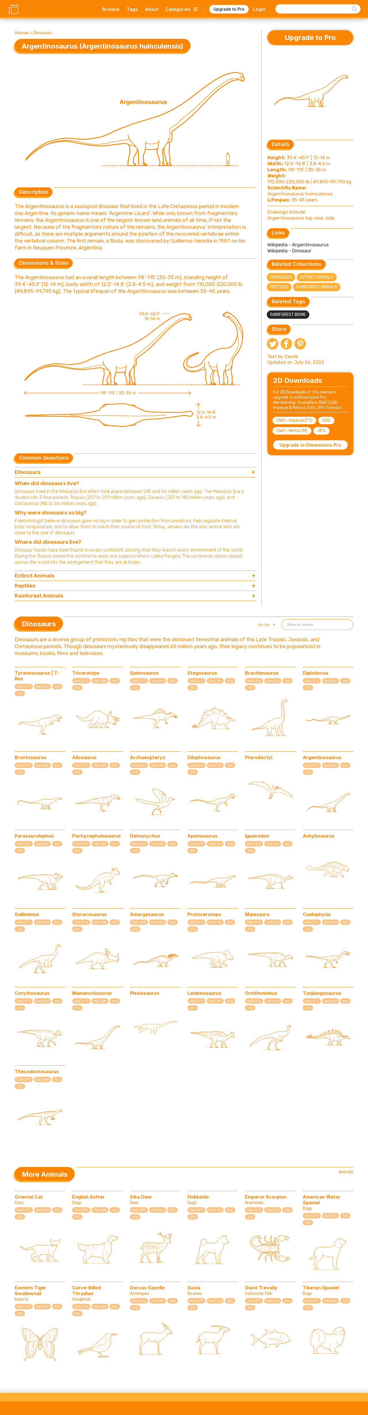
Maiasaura (257, 914)
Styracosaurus (89, 914)
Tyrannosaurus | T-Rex (37, 675)
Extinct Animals (316, 277)
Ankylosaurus (318, 836)
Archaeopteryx (147, 757)
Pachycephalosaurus (96, 836)
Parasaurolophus (34, 836)
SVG (326, 420)
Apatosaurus (202, 836)
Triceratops (85, 673)
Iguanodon (257, 836)
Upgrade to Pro (229, 9)
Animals (22, 32)
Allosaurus (84, 757)
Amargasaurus (147, 914)
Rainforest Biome (288, 314)
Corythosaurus (32, 993)
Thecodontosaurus (37, 1071)
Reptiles (279, 287)
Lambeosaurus (204, 993)
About (151, 9)
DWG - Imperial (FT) (294, 420)
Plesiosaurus (144, 993)
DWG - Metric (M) (292, 430)
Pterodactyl (258, 757)
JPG (321, 430)
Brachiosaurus (262, 673)
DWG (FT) (24, 687)
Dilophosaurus (204, 757)
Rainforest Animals (316, 287)
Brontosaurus (30, 757)
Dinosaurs (43, 32)
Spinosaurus (144, 673)
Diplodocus (315, 673)
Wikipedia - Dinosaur (289, 251)
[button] (266, 624)
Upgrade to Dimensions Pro (310, 445)
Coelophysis (317, 914)
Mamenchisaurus (92, 993)
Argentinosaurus (322, 757)
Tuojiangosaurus (322, 993)
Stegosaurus (202, 673)
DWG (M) (42, 687)
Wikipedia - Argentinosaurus (298, 244)
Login (259, 9)
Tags (132, 9)
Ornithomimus (261, 993)
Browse (111, 9)
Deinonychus (145, 836)
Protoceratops (204, 914)
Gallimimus (27, 914)
